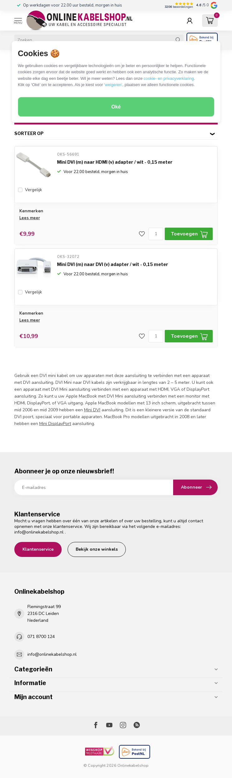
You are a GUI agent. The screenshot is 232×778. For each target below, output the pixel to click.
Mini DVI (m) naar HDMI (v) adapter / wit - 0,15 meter (115, 162)
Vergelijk (33, 189)
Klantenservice (38, 549)
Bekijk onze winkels (97, 549)
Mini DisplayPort (55, 424)
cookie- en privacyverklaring (169, 78)
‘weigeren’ (113, 84)
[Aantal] (156, 234)
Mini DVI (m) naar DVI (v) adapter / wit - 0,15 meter (112, 264)
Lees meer (29, 218)
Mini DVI (92, 410)
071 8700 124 (41, 637)
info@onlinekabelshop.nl (39, 532)
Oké (116, 106)
